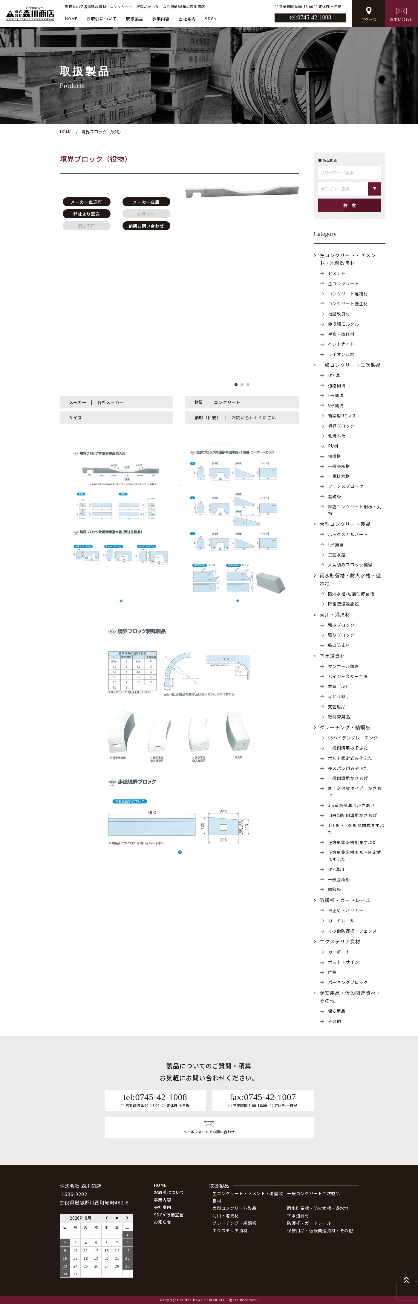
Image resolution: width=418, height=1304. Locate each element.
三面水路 (337, 555)
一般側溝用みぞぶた (348, 748)
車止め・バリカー (346, 910)
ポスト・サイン (343, 962)
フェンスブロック (346, 486)
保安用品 (337, 1011)
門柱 (332, 972)
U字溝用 (336, 869)
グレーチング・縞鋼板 (345, 727)
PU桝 (333, 446)
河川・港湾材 (335, 614)
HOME (71, 19)
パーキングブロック (348, 982)
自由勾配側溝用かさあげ (352, 815)
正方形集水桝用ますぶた (352, 842)
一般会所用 (339, 879)
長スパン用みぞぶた (348, 768)
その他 (335, 1021)
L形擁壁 (336, 544)
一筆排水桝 (339, 476)
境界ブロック (341, 426)
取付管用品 (339, 717)
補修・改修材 (341, 334)
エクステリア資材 (340, 941)
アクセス (368, 14)
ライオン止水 (341, 354)
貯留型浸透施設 (343, 604)
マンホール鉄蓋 (343, 666)
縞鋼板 (335, 889)
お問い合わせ (401, 15)
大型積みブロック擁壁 (350, 565)
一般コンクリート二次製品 (350, 364)
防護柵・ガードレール (345, 900)
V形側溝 (336, 405)
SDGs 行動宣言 (169, 1215)
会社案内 (187, 19)
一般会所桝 (339, 466)
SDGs (210, 19)
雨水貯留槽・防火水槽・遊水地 (318, 1208)
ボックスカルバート (348, 534)
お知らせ (163, 1222)
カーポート (339, 952)
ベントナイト (341, 344)
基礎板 (335, 496)
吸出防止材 (339, 645)
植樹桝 (335, 456)
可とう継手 (339, 696)
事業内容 (161, 19)
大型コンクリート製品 (345, 523)
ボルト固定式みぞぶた (350, 758)
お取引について (101, 19)
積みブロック (341, 625)
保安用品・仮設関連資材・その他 (320, 1230)
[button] (236, 384)
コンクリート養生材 (348, 303)
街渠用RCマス (342, 416)
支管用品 (337, 707)
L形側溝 (336, 395)
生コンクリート (343, 283)
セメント (337, 273)
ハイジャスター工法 (348, 676)
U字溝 (334, 375)
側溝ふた (337, 436)
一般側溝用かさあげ (348, 778)
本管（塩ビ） (341, 686)
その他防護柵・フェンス (352, 931)
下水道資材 (332, 655)
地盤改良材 (339, 314)
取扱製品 (134, 19)
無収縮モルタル (343, 324)
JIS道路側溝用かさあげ (351, 805)
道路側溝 (337, 385)
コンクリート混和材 (348, 294)
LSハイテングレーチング (353, 738)
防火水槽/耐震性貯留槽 (351, 594)
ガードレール (341, 921)
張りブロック (341, 635)
